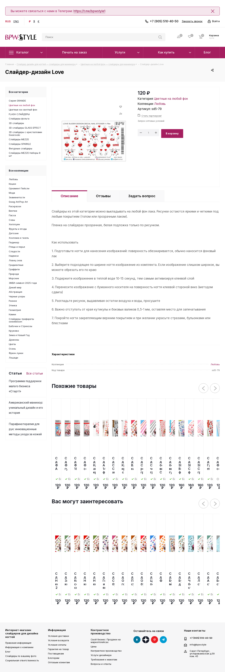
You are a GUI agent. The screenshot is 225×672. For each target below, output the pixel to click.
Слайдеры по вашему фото (20, 656)
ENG (16, 21)
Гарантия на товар (58, 649)
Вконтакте (136, 639)
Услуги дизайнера (101, 655)
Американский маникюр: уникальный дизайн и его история (26, 407)
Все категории (18, 91)
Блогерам (53, 658)
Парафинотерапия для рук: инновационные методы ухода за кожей (25, 429)
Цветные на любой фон (171, 98)
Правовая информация (18, 642)
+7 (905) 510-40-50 (164, 21)
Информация (57, 630)
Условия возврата (58, 640)
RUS (8, 21)
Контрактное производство (101, 631)
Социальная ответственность (22, 660)
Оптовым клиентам (59, 662)
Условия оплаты (57, 644)
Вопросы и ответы (101, 664)
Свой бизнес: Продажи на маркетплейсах (106, 641)
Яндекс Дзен (145, 639)
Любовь (160, 104)
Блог (8, 651)
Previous (203, 388)
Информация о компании (19, 647)
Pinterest (154, 639)
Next (215, 388)
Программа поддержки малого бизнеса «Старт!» (25, 386)
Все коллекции (18, 170)
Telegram (163, 639)
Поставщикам (56, 653)
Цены (94, 646)
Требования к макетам (104, 659)
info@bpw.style (198, 644)
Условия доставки (58, 636)
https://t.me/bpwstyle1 (89, 11)
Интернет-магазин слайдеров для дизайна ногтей (21, 633)
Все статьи (34, 373)
